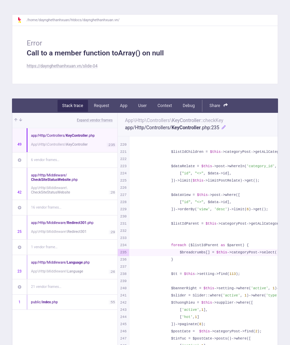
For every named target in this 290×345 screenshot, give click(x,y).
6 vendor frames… (45, 160)
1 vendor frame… (44, 247)
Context (164, 105)
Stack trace (72, 105)
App (123, 105)
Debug (189, 105)
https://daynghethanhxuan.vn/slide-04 (62, 66)
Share (219, 105)
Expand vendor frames (95, 120)
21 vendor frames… (46, 286)
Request (101, 105)
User (142, 105)
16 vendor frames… (46, 207)
